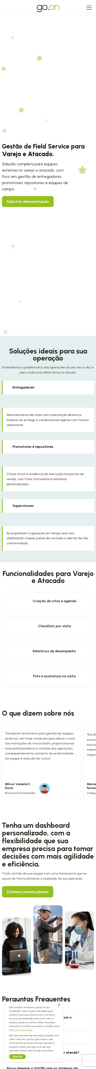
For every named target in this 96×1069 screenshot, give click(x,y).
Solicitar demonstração (28, 201)
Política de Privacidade (16, 1030)
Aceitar (13, 1056)
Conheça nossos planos (28, 891)
